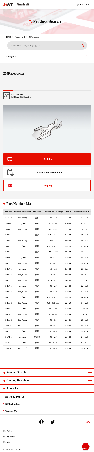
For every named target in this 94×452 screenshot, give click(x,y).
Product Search (20, 37)
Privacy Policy (9, 436)
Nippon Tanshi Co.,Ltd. (24, 4)
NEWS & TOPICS (14, 396)
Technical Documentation (48, 172)
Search (83, 45)
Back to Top (88, 421)
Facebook (41, 421)
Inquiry (48, 185)
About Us (12, 388)
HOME (8, 37)
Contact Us (11, 411)
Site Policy (7, 431)
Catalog (48, 159)
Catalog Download (18, 380)
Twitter (53, 422)
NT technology (12, 404)
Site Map (6, 442)
